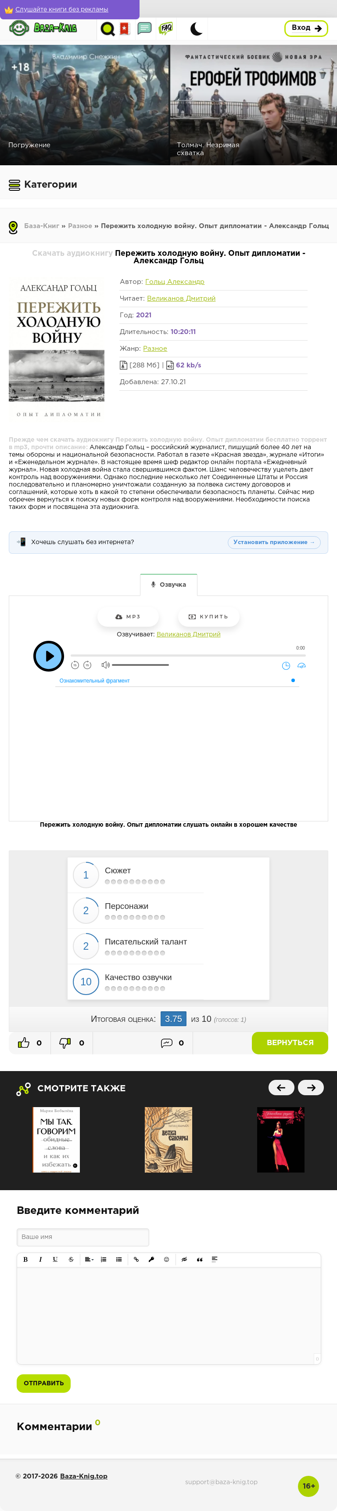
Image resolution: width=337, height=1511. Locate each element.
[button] (25, 1260)
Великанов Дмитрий (181, 298)
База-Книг (41, 226)
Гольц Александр (174, 282)
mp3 (128, 617)
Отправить (44, 1383)
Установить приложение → (274, 542)
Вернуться (297, 1043)
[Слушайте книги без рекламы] (63, 9)
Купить (209, 617)
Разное (80, 226)
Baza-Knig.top (84, 1476)
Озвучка (173, 585)
